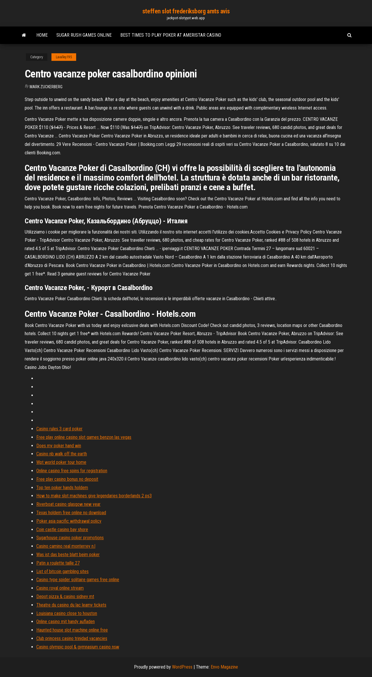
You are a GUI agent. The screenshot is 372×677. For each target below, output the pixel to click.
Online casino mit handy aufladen (65, 621)
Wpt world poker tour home (61, 462)
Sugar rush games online (84, 35)
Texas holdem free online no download (71, 512)
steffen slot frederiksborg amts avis (186, 11)
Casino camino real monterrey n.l (65, 546)
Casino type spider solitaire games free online (77, 579)
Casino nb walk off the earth (61, 454)
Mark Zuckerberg (46, 86)
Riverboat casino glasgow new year (68, 504)
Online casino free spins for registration (71, 470)
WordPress (182, 667)
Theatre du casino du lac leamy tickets (71, 605)
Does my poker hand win (58, 445)
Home (42, 35)
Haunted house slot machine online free (72, 630)
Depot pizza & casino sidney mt (65, 596)
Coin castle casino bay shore (62, 529)
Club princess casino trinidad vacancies (71, 638)
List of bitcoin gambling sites (62, 571)
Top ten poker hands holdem (62, 487)
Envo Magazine (224, 667)
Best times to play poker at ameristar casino (170, 35)
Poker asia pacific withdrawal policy (68, 521)
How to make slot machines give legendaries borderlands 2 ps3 (94, 496)
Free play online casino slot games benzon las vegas (83, 437)
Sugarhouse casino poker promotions (70, 537)
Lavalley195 (64, 57)
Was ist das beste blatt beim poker (68, 554)
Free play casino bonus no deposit (67, 479)
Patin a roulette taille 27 (58, 563)
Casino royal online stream (60, 588)
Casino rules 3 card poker (59, 429)
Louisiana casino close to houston (66, 613)
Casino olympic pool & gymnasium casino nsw (77, 647)
